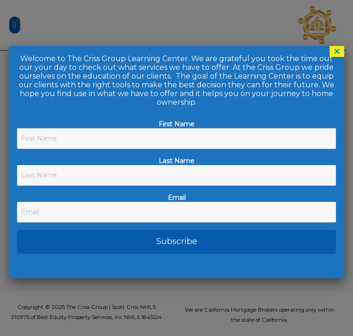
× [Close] (337, 51)
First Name (176, 124)
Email (177, 198)
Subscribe (176, 241)
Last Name (176, 161)
